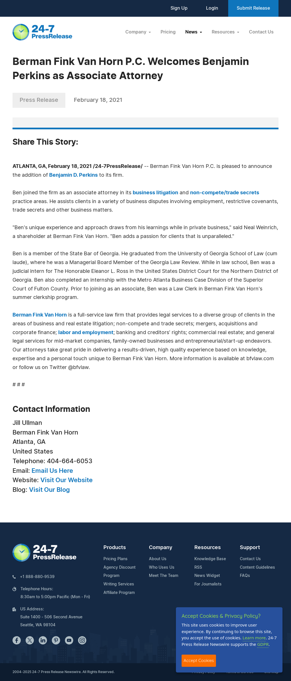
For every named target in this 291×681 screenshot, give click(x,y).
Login (212, 8)
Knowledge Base (210, 559)
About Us (158, 559)
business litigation (155, 192)
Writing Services (118, 584)
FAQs (245, 576)
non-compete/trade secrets (224, 192)
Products (114, 547)
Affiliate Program (119, 593)
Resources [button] (224, 32)
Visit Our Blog (49, 490)
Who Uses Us (161, 568)
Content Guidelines (257, 568)
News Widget (207, 576)
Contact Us (261, 32)
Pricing (168, 32)
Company (160, 547)
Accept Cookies (199, 660)
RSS (198, 568)
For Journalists (208, 584)
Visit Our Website (66, 480)
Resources (207, 547)
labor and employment (85, 332)
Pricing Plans (115, 559)
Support (250, 547)
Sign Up (179, 8)
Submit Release (253, 8)
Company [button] (136, 32)
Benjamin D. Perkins (73, 175)
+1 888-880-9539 (37, 577)
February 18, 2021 (98, 100)
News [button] (192, 32)
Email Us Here (52, 471)
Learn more (254, 637)
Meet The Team (163, 576)
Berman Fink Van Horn (40, 315)
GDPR (263, 644)
